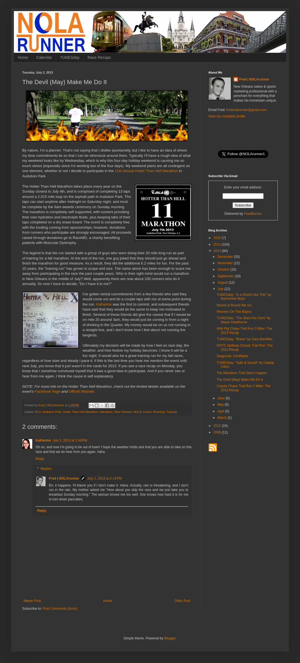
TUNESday (69, 57)
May (221, 405)
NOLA (137, 412)
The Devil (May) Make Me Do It (240, 380)
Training (171, 412)
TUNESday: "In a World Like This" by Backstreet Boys (244, 297)
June (222, 398)
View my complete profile (226, 116)
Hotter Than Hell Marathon (80, 412)
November (226, 263)
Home (23, 57)
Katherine (104, 304)
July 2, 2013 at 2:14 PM (104, 478)
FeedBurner (252, 214)
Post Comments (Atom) (59, 609)
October (224, 269)
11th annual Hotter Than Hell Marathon (146, 171)
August (223, 282)
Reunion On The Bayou (234, 312)
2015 (218, 238)
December (226, 257)
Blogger (170, 638)
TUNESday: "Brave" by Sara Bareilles (244, 339)
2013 (218, 251)
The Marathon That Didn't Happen (242, 373)
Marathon (106, 412)
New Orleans (122, 412)
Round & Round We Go (234, 305)
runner (147, 412)
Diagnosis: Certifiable (232, 356)
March (223, 418)
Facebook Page (47, 391)
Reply (40, 459)
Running (158, 412)
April (221, 411)
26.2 (38, 412)
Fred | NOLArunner (64, 478)
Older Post (182, 601)
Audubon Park (51, 412)
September (226, 276)
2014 (218, 244)
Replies (46, 469)
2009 (218, 432)
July (221, 289)
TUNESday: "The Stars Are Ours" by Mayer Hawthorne (244, 320)
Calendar (44, 57)
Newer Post (32, 601)
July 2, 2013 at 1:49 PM (69, 440)
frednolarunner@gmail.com (246, 110)
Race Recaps (99, 57)
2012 (218, 426)
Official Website (81, 391)
